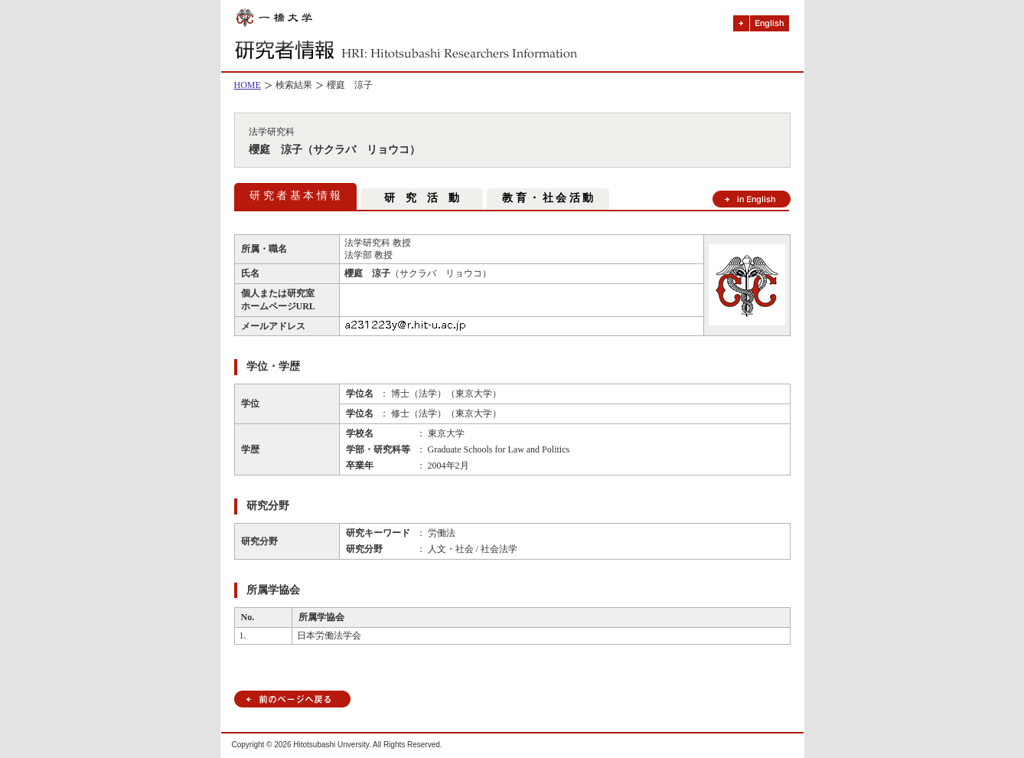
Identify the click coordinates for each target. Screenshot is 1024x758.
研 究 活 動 (421, 198)
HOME (247, 85)
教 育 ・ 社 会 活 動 (547, 198)
